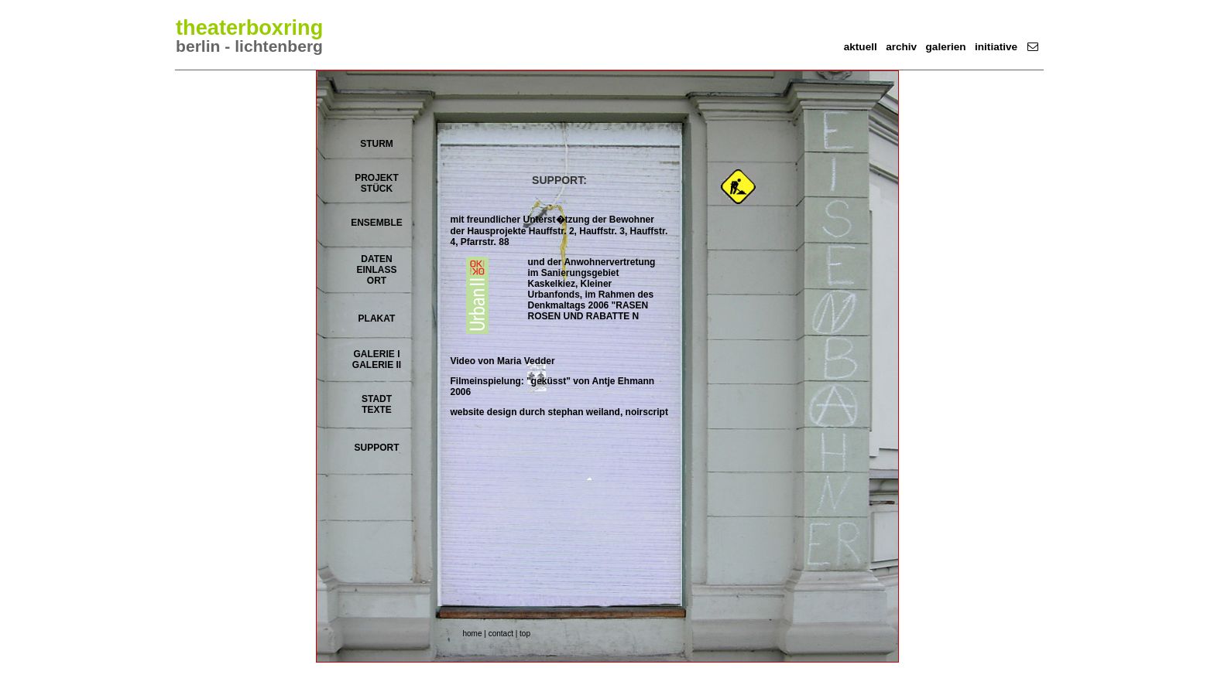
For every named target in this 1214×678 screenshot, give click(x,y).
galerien (946, 47)
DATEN (376, 259)
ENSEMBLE (377, 222)
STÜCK (377, 188)
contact (501, 633)
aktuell (860, 47)
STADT (377, 399)
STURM (376, 143)
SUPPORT (376, 447)
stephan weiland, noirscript (608, 412)
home (472, 633)
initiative (996, 47)
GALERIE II (376, 364)
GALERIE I (376, 354)
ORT (376, 280)
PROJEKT (377, 177)
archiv (901, 47)
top (525, 633)
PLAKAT (377, 318)
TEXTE (377, 409)
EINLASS (376, 269)
